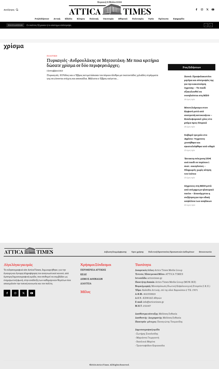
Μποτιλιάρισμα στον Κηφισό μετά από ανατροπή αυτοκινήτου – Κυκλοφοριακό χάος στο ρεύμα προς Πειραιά (198, 115)
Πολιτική (52, 55)
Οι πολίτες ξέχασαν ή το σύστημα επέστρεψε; (49, 25)
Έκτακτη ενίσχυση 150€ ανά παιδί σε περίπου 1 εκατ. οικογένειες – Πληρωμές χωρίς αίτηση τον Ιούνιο (197, 166)
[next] (211, 25)
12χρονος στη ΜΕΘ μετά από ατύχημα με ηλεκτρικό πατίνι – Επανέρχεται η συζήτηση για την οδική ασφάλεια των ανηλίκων (199, 193)
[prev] (206, 25)
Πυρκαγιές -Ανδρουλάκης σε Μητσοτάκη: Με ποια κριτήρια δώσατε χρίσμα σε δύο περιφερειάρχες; (97, 62)
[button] (11, 9)
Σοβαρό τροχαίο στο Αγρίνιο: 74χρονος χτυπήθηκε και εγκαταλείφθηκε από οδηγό (199, 140)
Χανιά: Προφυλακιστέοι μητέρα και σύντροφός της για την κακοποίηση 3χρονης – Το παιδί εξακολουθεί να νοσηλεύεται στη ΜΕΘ (199, 85)
